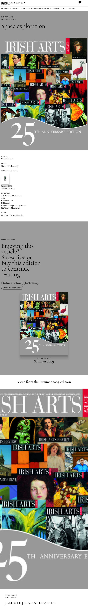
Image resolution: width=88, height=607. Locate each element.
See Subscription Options (12, 283)
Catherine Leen (7, 159)
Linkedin (19, 215)
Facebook (5, 215)
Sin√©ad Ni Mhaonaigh (10, 208)
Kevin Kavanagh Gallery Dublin (13, 205)
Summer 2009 (7, 17)
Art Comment (11, 598)
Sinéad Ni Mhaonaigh (9, 166)
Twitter (12, 215)
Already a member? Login (12, 288)
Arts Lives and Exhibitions (11, 196)
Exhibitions (5, 203)
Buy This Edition (31, 283)
